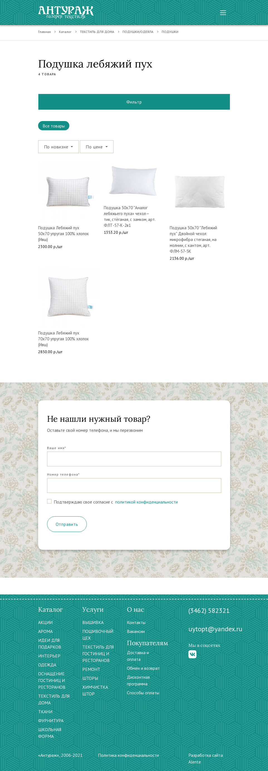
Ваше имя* (56, 448)
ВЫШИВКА (93, 622)
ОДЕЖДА (47, 665)
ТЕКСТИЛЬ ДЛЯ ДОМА (97, 32)
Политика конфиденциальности (128, 755)
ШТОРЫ (90, 678)
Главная (44, 32)
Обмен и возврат (143, 668)
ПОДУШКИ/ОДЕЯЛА (137, 32)
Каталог (65, 32)
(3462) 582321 (209, 610)
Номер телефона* (63, 474)
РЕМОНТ (91, 669)
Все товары (54, 126)
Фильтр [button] (134, 102)
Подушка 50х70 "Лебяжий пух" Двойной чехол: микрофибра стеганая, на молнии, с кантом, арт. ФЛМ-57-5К (193, 239)
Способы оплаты (143, 692)
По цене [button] (95, 147)
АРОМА (45, 631)
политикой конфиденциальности (146, 502)
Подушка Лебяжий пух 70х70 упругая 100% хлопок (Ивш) (63, 338)
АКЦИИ (45, 622)
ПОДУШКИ (170, 32)
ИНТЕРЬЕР (49, 656)
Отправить (67, 524)
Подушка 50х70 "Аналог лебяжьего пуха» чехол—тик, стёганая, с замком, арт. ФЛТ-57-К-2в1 (129, 216)
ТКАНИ (45, 711)
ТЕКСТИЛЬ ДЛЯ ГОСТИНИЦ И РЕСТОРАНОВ (98, 653)
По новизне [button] (57, 147)
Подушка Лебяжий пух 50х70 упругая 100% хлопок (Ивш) (63, 233)
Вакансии (136, 631)
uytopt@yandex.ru (215, 629)
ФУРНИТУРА (50, 720)
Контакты (136, 622)
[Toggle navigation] (223, 13)
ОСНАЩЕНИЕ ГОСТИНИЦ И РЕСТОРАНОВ (51, 680)
